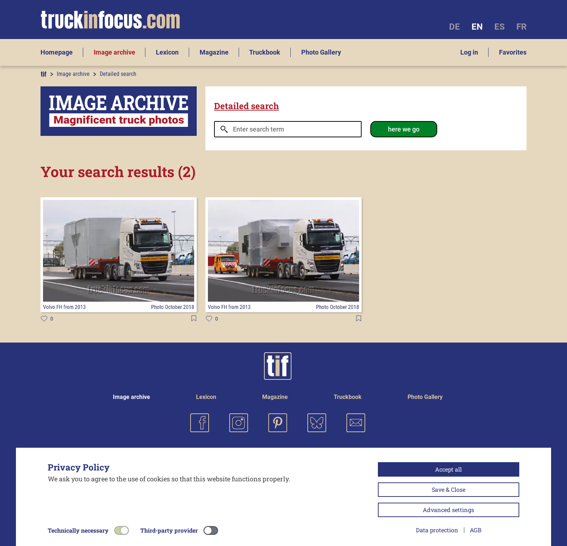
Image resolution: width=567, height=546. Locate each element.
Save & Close (448, 489)
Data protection (437, 530)
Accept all (448, 469)
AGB (475, 530)
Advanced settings (448, 509)
